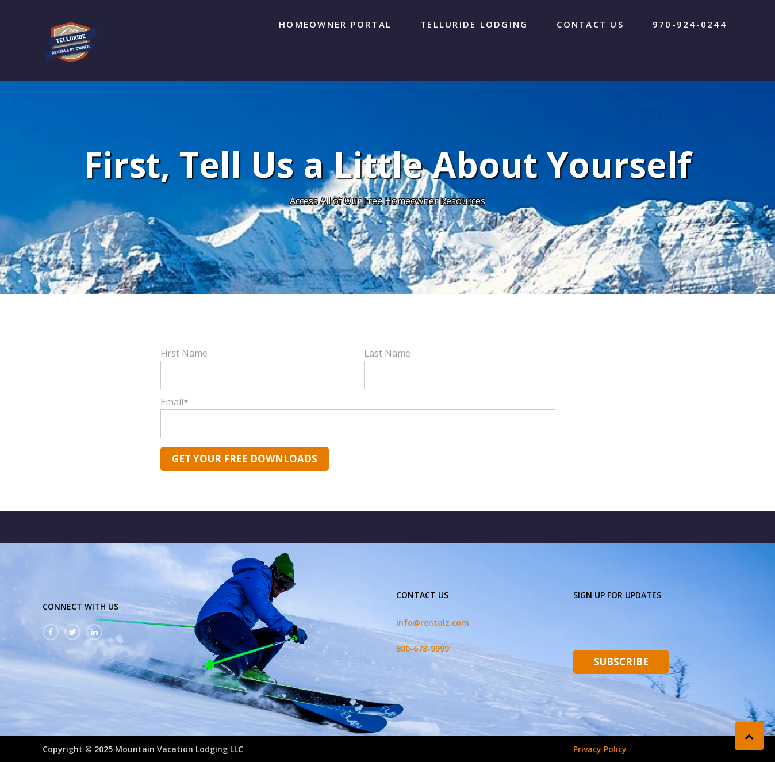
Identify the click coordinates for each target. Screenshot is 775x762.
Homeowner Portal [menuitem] (335, 24)
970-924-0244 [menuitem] (690, 24)
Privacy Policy (600, 749)
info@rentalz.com (432, 622)
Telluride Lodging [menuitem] (474, 24)
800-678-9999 (422, 648)
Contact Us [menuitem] (590, 24)
